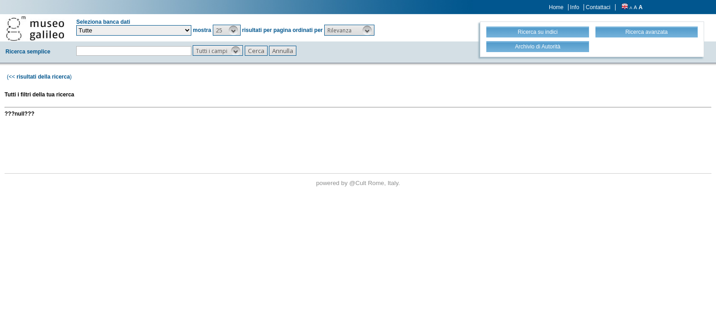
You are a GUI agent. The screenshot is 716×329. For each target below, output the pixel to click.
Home (556, 7)
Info (574, 7)
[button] (227, 30)
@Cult (358, 183)
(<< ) (39, 77)
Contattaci (598, 7)
